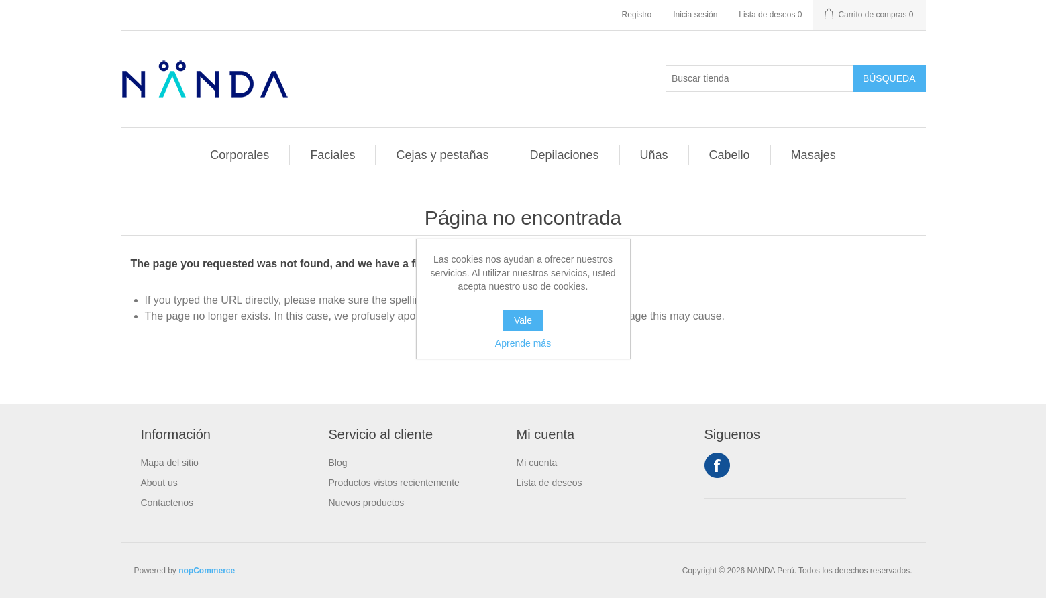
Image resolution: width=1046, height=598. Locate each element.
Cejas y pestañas (442, 155)
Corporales (239, 155)
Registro (637, 14)
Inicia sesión (695, 14)
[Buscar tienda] (759, 78)
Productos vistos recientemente (394, 482)
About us (159, 482)
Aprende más (523, 343)
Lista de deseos (549, 482)
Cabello (729, 155)
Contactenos (167, 502)
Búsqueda (889, 78)
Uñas (654, 155)
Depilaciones (563, 155)
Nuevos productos (367, 502)
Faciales (332, 155)
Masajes (813, 155)
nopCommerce (206, 570)
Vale (523, 320)
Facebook (717, 465)
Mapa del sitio (170, 462)
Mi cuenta (537, 462)
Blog (338, 462)
